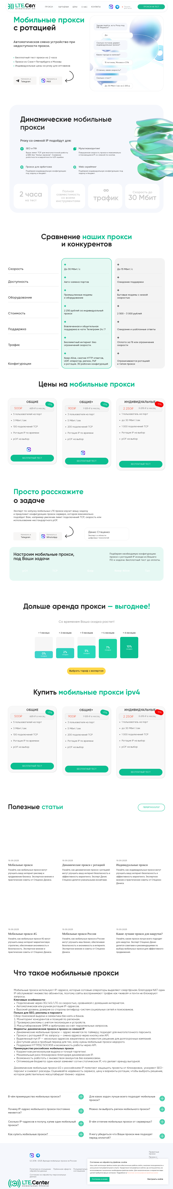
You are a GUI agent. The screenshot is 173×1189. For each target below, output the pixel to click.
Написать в (26, 79)
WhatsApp (51, 537)
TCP (55, 571)
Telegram (25, 82)
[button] (151, 6)
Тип (147, 571)
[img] (111, 7)
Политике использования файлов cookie (142, 1173)
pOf (25, 571)
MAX (49, 82)
